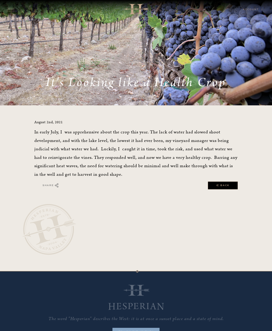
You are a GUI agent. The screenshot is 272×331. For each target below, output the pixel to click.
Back (222, 185)
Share (51, 185)
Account (251, 9)
